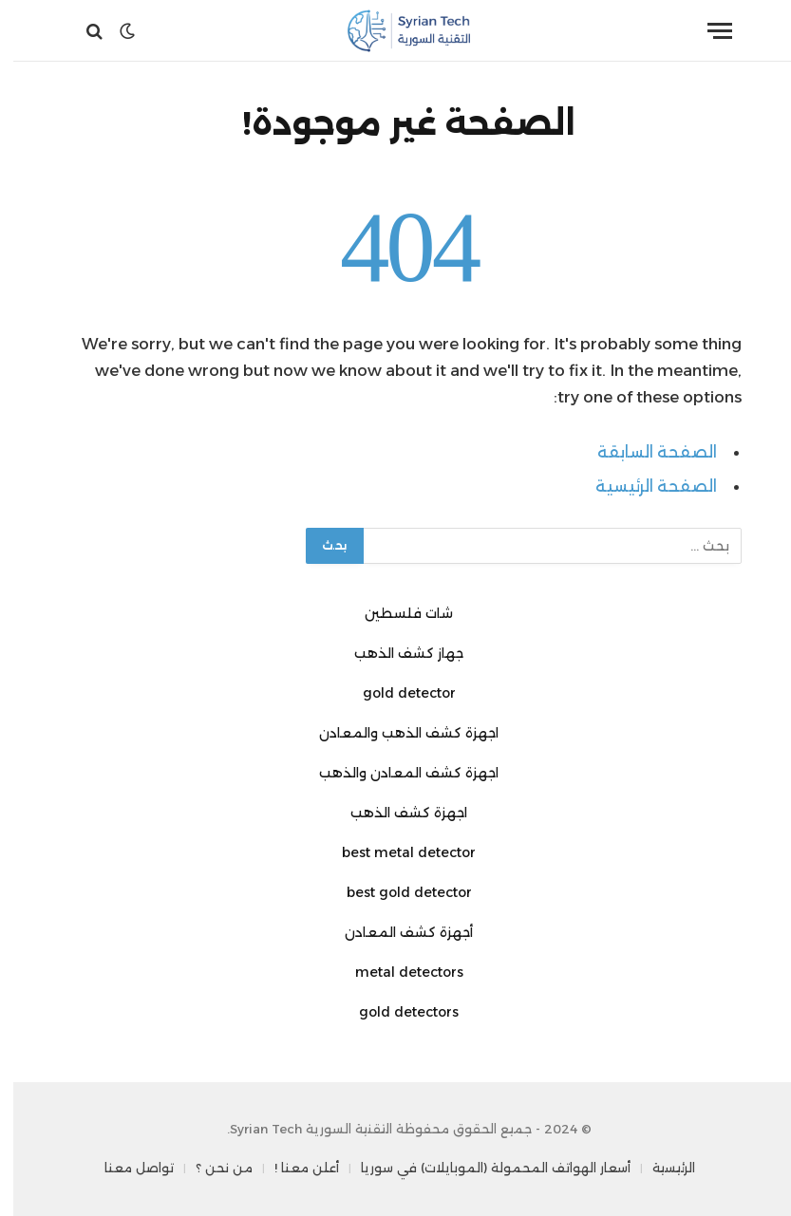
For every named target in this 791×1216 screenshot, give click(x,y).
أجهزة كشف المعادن (395, 932)
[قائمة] (706, 30)
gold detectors (395, 1011)
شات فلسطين (395, 613)
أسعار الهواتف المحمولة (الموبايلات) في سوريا (482, 1167)
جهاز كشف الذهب (395, 653)
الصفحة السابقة (644, 451)
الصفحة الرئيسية (643, 486)
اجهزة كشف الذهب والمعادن (395, 732)
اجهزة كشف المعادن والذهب (395, 772)
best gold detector (396, 892)
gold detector (396, 693)
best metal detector (395, 852)
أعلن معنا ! (293, 1167)
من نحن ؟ (210, 1167)
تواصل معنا (125, 1167)
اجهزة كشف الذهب (395, 812)
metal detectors (396, 972)
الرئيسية (660, 1167)
